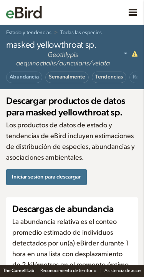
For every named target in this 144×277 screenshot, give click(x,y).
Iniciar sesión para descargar (46, 177)
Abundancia (24, 77)
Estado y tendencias (28, 32)
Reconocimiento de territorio (68, 270)
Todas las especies (81, 32)
